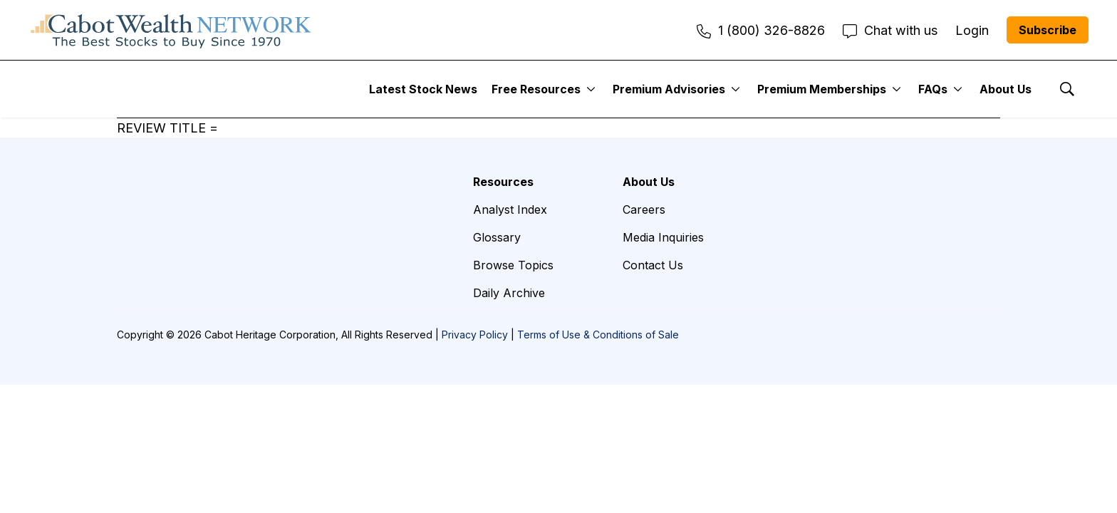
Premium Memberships (821, 89)
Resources (503, 182)
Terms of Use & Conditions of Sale (598, 334)
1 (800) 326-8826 (761, 30)
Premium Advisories (669, 89)
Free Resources (536, 89)
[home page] (170, 30)
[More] (591, 89)
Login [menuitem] (972, 30)
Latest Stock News (423, 89)
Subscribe (1047, 30)
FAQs (932, 89)
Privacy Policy (475, 334)
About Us (1006, 89)
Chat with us (890, 30)
